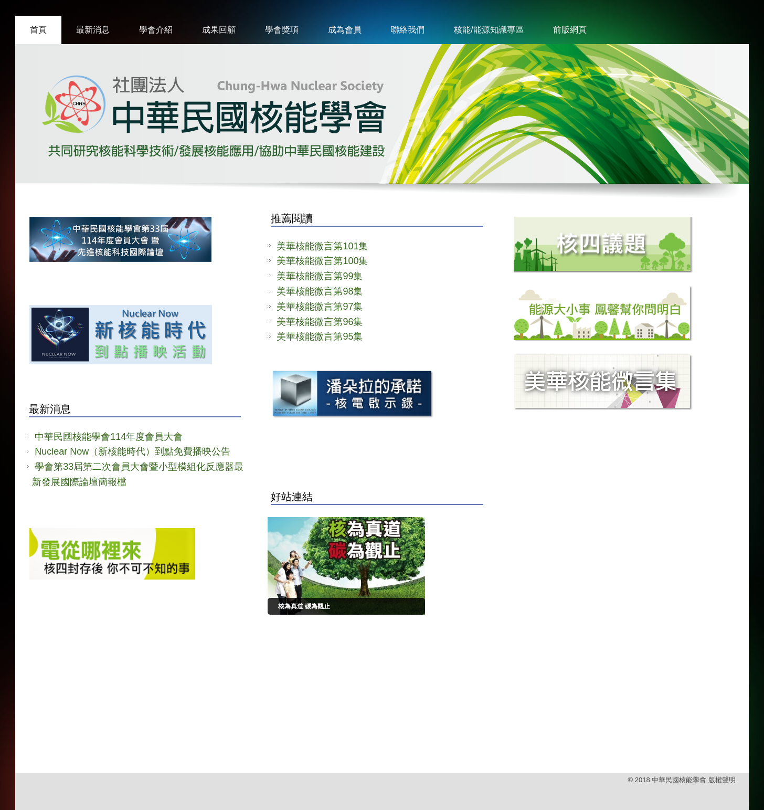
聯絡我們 (408, 29)
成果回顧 (219, 29)
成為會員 (345, 29)
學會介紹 (156, 29)
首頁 (38, 29)
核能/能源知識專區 (488, 29)
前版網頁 (570, 29)
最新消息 (93, 29)
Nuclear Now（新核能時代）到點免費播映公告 (132, 451)
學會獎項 (282, 29)
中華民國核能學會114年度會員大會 (109, 437)
